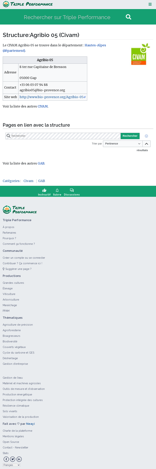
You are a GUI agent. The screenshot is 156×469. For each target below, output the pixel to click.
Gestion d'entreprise (15, 362)
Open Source (11, 440)
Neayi (30, 422)
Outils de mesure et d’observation (24, 387)
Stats (6, 451)
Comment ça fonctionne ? (19, 242)
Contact (7, 446)
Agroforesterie (12, 329)
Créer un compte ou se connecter (24, 256)
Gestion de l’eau (13, 376)
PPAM (6, 309)
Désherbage (10, 357)
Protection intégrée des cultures (23, 398)
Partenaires (9, 231)
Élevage (7, 287)
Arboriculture (11, 298)
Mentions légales (13, 435)
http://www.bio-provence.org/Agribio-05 (51, 97)
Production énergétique (17, 393)
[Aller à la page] (128, 17)
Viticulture (9, 292)
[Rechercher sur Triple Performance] (74, 17)
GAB (41, 163)
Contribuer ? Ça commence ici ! (22, 262)
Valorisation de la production (21, 415)
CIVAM (43, 106)
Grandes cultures (13, 281)
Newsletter (21, 446)
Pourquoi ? (9, 237)
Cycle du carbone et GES (18, 351)
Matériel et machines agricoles (22, 382)
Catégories (11, 181)
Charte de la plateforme (17, 429)
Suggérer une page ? (17, 267)
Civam (28, 181)
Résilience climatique (16, 404)
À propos (8, 225)
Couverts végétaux (14, 345)
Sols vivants (10, 410)
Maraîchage (10, 304)
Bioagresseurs (11, 334)
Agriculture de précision (18, 323)
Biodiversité (10, 340)
